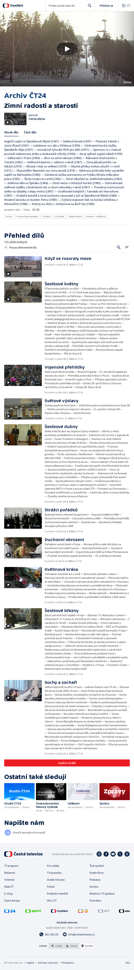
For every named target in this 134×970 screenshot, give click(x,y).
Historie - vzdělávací (96, 216)
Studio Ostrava (56, 879)
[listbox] (72, 946)
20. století (59, 216)
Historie (46, 216)
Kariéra (94, 886)
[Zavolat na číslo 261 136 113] (48, 934)
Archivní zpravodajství (27, 216)
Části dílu (30, 132)
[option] (56, 945)
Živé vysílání (97, 865)
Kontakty (95, 900)
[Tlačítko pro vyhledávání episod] (119, 247)
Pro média (53, 865)
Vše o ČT (52, 900)
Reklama (9, 872)
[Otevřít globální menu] (126, 5)
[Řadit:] (127, 247)
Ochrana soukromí (48, 962)
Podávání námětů (57, 893)
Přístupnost (67, 962)
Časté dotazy (12, 900)
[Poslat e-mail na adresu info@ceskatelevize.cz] (79, 934)
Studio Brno (97, 872)
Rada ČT (9, 886)
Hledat (88, 6)
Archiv (9, 216)
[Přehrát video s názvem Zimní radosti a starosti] (67, 49)
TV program (11, 865)
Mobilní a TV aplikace (102, 893)
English (30, 962)
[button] (67, 48)
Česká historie (75, 216)
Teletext (9, 879)
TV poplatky (54, 872)
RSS (128, 962)
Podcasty (95, 879)
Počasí (51, 886)
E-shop (8, 893)
